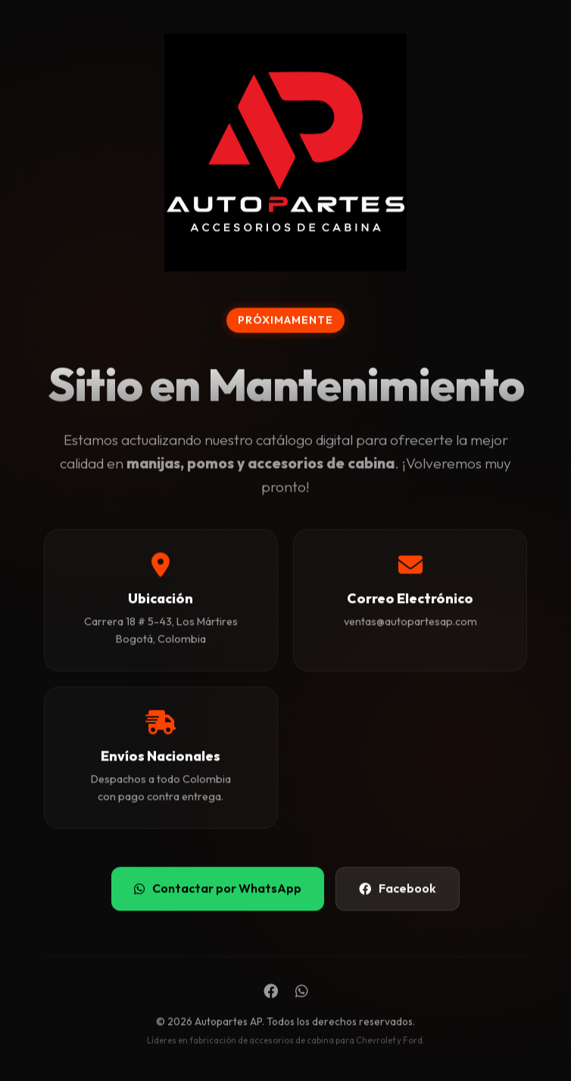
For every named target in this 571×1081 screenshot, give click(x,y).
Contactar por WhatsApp (217, 888)
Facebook (397, 888)
